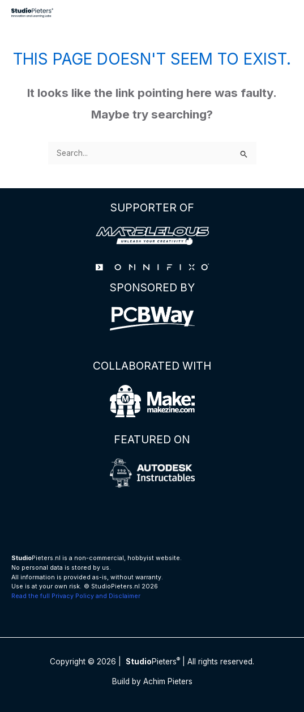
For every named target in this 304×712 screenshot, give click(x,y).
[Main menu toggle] (281, 12)
